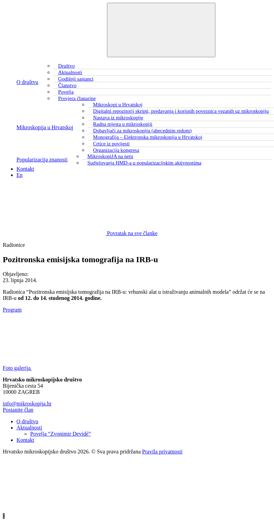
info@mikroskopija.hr (27, 403)
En (19, 175)
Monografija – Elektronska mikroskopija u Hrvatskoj (147, 137)
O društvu (27, 82)
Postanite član (18, 410)
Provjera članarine (77, 98)
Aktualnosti (29, 427)
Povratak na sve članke (80, 233)
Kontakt (25, 169)
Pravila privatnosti (162, 451)
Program (12, 310)
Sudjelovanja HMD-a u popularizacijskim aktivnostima (144, 163)
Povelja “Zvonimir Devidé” (60, 434)
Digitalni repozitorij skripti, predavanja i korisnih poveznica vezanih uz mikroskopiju (181, 111)
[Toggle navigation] (161, 30)
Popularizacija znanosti (42, 159)
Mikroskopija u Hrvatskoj (44, 127)
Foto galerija (69, 368)
